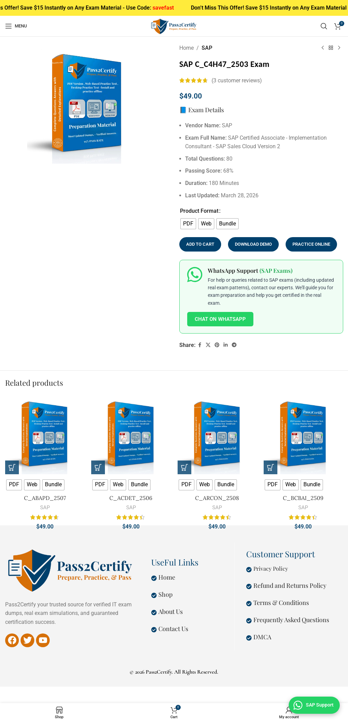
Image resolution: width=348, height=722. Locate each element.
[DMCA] (249, 638)
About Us (170, 611)
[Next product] (339, 48)
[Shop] (154, 595)
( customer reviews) (237, 80)
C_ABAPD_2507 (45, 497)
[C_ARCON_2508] (217, 434)
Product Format (199, 211)
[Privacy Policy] (249, 569)
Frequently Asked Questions (291, 620)
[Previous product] (322, 48)
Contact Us (173, 629)
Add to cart (200, 244)
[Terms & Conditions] (249, 603)
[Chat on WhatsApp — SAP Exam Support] (314, 705)
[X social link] (208, 345)
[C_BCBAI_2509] (303, 434)
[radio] (188, 223)
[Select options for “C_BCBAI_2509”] (270, 467)
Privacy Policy (270, 568)
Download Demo (253, 244)
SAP (207, 48)
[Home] (154, 578)
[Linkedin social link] (225, 345)
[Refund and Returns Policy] (249, 586)
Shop (165, 594)
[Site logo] (174, 25)
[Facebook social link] (199, 345)
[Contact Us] (154, 629)
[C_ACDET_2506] (130, 434)
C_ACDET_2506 (130, 497)
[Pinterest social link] (217, 345)
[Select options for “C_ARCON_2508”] (184, 467)
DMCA (262, 637)
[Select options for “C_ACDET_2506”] (98, 467)
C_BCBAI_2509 (303, 497)
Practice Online (311, 244)
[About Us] (154, 612)
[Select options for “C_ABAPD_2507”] (12, 467)
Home (186, 48)
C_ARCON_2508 (217, 497)
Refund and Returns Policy (289, 585)
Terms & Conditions (281, 602)
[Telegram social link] (234, 345)
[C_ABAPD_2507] (44, 434)
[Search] (324, 26)
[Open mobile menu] (16, 26)
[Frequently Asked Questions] (249, 621)
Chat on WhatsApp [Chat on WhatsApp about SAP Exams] (220, 319)
